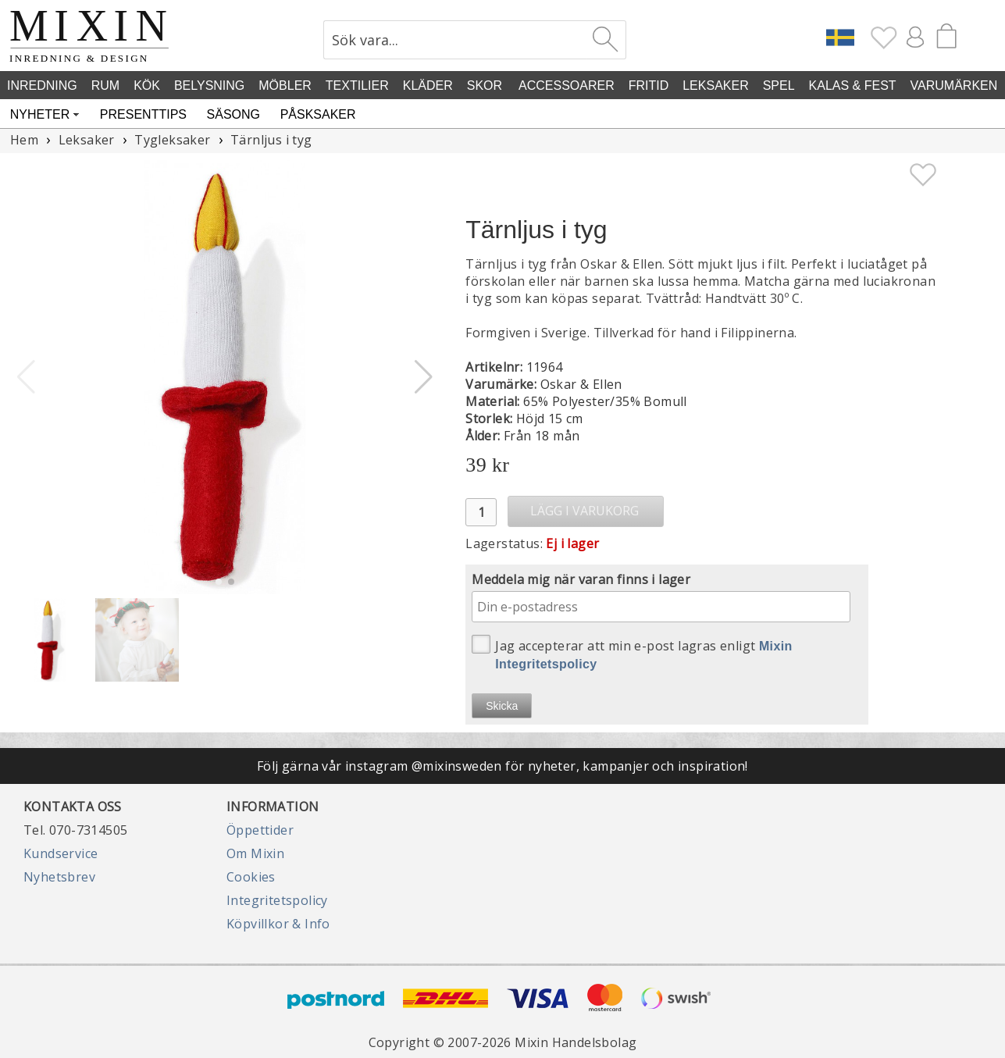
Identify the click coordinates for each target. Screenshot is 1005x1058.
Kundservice (60, 853)
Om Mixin (255, 853)
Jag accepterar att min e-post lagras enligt (632, 653)
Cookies (251, 876)
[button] (423, 377)
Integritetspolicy (277, 900)
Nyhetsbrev (59, 876)
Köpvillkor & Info (278, 923)
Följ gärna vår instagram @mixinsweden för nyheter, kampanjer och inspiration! (502, 766)
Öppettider (260, 830)
